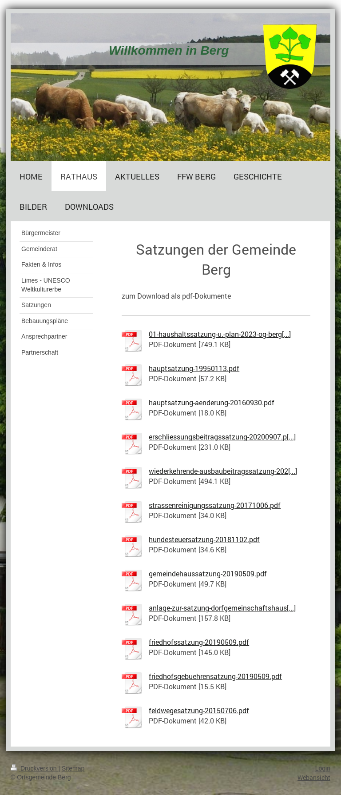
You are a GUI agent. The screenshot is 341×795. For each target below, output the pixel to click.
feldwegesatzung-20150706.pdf (199, 710)
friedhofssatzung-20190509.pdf (199, 642)
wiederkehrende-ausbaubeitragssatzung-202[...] (223, 470)
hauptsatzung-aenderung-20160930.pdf (211, 402)
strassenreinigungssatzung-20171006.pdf (215, 505)
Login (322, 768)
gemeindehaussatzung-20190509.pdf (208, 573)
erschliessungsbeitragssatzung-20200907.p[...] (222, 436)
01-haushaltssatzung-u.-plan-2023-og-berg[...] (220, 334)
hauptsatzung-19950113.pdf (194, 368)
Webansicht (313, 777)
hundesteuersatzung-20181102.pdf (204, 539)
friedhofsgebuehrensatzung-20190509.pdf (215, 676)
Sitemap (73, 768)
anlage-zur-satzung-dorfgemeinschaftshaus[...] (222, 607)
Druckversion (34, 768)
